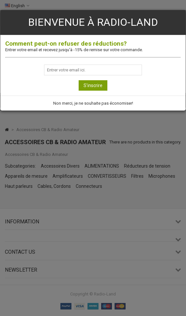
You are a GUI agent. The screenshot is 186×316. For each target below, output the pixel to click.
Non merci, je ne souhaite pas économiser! (93, 103)
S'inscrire (93, 85)
